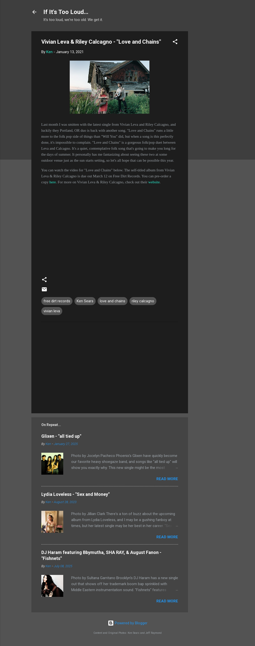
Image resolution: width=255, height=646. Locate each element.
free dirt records (57, 301)
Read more (167, 479)
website (154, 182)
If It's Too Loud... (65, 11)
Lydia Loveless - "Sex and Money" (75, 494)
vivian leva (52, 311)
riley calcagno (143, 301)
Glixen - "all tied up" (61, 436)
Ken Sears (85, 301)
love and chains (112, 301)
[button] (175, 42)
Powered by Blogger (127, 623)
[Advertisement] (208, 106)
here (52, 182)
